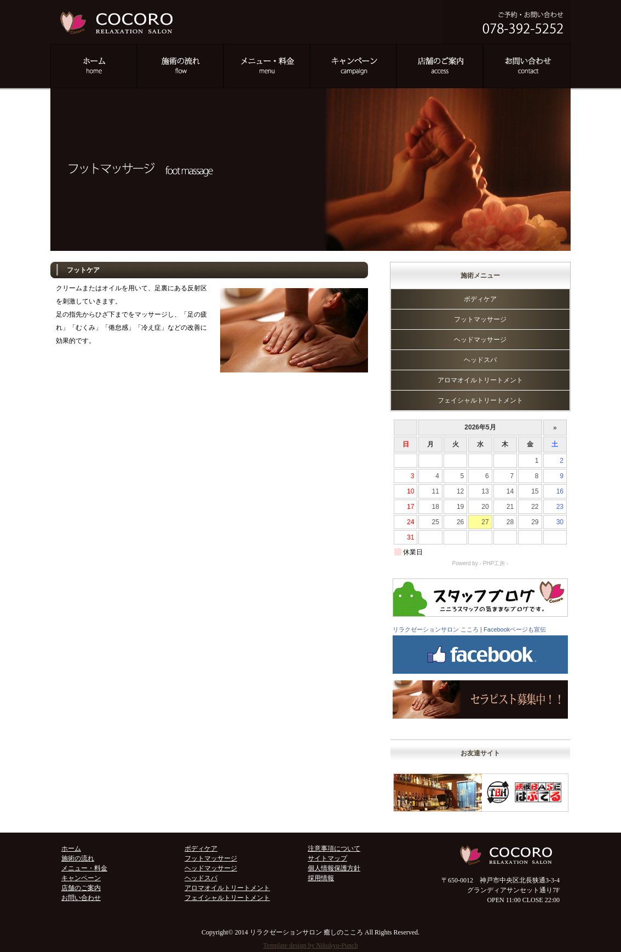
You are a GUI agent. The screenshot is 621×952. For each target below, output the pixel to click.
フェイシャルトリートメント (480, 400)
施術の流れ (77, 858)
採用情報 (321, 878)
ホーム (71, 848)
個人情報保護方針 (334, 868)
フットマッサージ (480, 319)
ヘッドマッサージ (480, 339)
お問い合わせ (81, 898)
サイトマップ (327, 858)
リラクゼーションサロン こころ (436, 629)
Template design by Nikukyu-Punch (310, 945)
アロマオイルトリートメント (480, 380)
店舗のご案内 (81, 888)
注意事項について (334, 848)
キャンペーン (81, 878)
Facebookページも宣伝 (515, 629)
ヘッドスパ (480, 360)
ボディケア (480, 299)
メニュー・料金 (84, 868)
